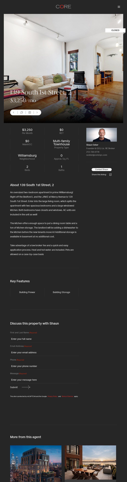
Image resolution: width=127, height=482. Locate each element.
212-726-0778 (92, 152)
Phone (17, 360)
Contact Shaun (101, 169)
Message (18, 374)
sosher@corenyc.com (96, 155)
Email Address (21, 346)
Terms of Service (67, 396)
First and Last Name (23, 333)
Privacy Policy (52, 396)
